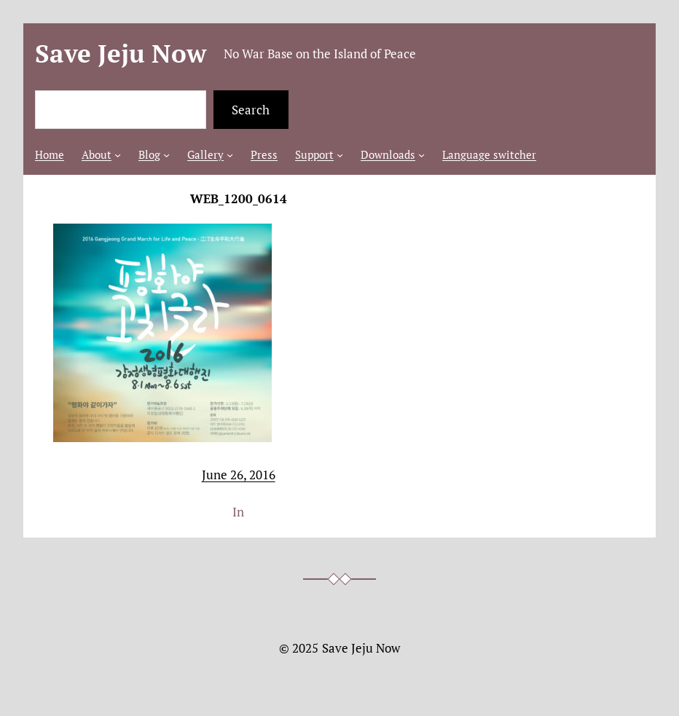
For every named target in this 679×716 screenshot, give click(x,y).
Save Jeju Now (120, 53)
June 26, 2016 (238, 474)
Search (251, 109)
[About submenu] (117, 155)
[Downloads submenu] (421, 155)
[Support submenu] (340, 155)
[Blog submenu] (166, 155)
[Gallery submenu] (230, 155)
